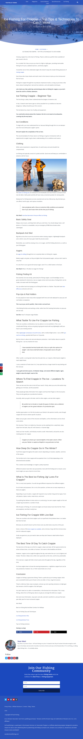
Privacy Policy (8, 706)
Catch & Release (44, 1)
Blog (31, 706)
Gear (27, 1)
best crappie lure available (35, 528)
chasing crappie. (20, 72)
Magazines (34, 1)
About (35, 706)
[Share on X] (59, 631)
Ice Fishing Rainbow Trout (23, 619)
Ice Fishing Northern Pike (23, 615)
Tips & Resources (56, 1)
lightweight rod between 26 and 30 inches (31, 332)
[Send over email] (1, 373)
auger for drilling (22, 254)
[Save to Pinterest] (41, 631)
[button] (77, 2)
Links (6, 710)
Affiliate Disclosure (18, 706)
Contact (27, 706)
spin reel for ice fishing (22, 335)
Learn (47, 3)
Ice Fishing (66, 1)
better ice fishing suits (25, 192)
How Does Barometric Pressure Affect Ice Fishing (35, 215)
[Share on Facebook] (24, 631)
